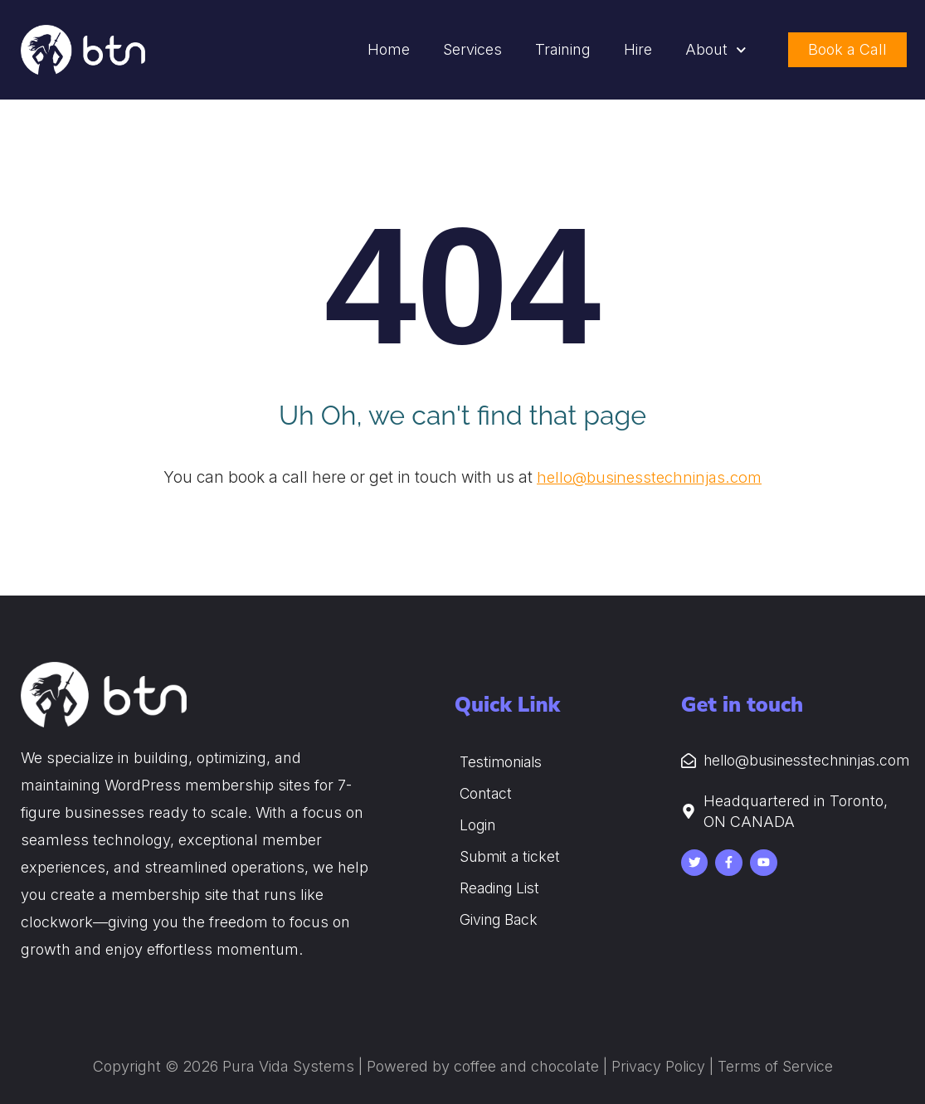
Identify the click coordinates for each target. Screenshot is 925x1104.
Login (478, 825)
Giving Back (500, 919)
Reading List (501, 888)
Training (563, 49)
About (716, 50)
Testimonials (504, 762)
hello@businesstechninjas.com (649, 477)
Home (389, 49)
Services (472, 49)
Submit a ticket (511, 856)
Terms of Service (776, 1066)
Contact (487, 793)
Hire (638, 49)
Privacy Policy (656, 1066)
